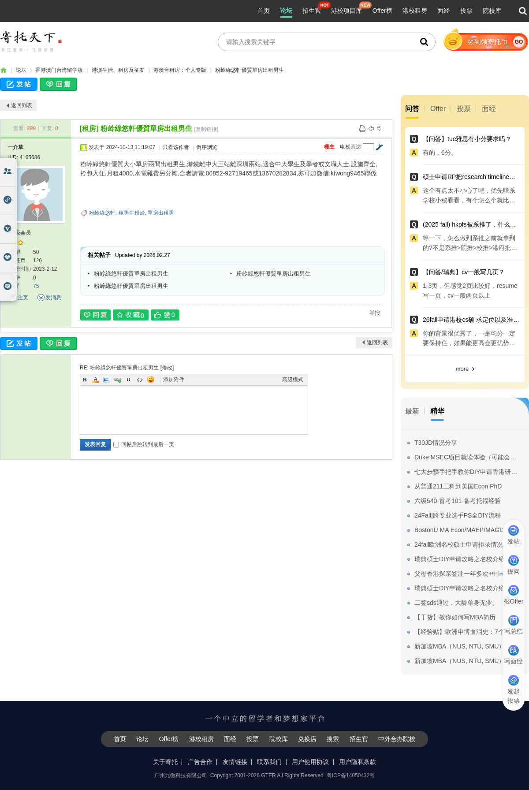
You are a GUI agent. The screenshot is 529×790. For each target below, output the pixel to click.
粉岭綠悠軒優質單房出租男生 (249, 70)
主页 (23, 297)
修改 (167, 368)
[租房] (89, 128)
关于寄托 (165, 761)
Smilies (150, 379)
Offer (438, 108)
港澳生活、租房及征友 (118, 70)
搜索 (333, 738)
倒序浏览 (206, 147)
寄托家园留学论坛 (3, 70)
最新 (412, 411)
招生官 (311, 10)
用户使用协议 (310, 761)
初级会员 (20, 233)
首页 (263, 10)
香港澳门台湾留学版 (59, 70)
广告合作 (200, 761)
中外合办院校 (396, 738)
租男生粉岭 (132, 213)
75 (36, 286)
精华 (437, 411)
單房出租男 (161, 213)
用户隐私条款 (357, 761)
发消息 (53, 297)
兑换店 (307, 738)
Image (106, 379)
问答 (412, 108)
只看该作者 (176, 147)
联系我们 (269, 761)
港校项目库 (346, 10)
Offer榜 (382, 10)
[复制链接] (206, 129)
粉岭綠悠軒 (102, 213)
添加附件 (173, 379)
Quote (128, 379)
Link (117, 379)
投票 (466, 10)
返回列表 (21, 105)
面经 (443, 10)
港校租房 (414, 10)
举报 (374, 313)
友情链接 (235, 761)
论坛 (286, 10)
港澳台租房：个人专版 (179, 70)
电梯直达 (350, 147)
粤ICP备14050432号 (351, 775)
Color (95, 379)
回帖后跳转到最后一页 (143, 444)
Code (139, 379)
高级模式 (292, 379)
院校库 (492, 10)
